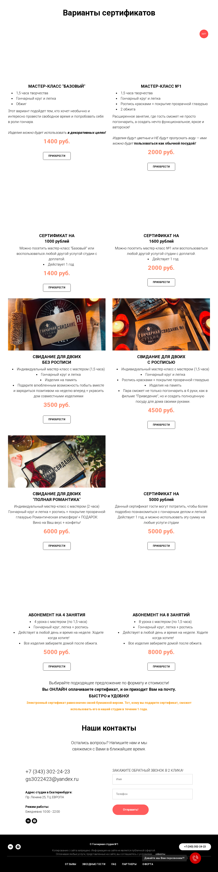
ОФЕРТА (147, 864)
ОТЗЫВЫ (70, 864)
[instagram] (34, 820)
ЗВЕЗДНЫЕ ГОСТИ (94, 864)
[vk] (28, 820)
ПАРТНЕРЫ (129, 864)
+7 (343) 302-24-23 (47, 772)
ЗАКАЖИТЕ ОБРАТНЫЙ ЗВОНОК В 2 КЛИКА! (147, 770)
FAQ (113, 864)
